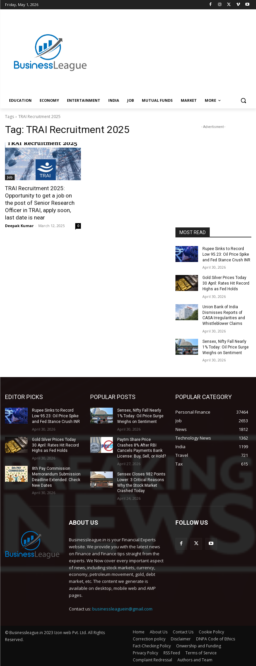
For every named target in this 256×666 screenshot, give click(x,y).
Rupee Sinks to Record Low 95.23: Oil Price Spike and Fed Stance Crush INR (226, 254)
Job (10, 177)
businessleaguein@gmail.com (122, 609)
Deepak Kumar (19, 225)
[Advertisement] (173, 45)
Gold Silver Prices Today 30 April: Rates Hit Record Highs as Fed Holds (225, 283)
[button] (243, 100)
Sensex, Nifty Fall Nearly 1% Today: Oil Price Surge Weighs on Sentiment (225, 347)
